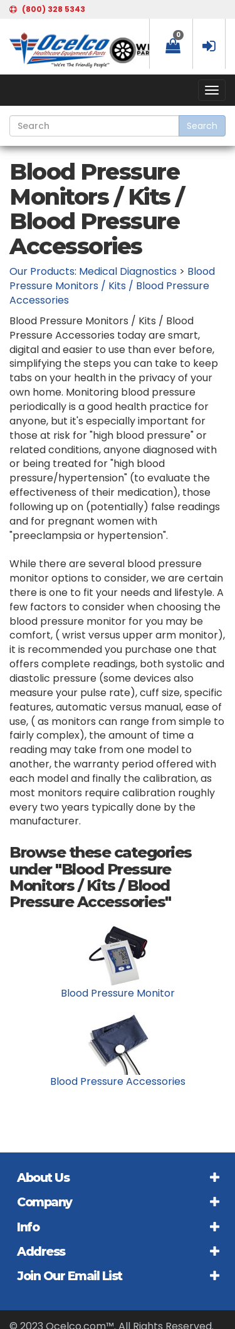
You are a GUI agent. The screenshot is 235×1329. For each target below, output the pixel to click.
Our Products (42, 271)
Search (202, 126)
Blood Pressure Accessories (117, 1081)
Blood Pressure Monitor (118, 993)
